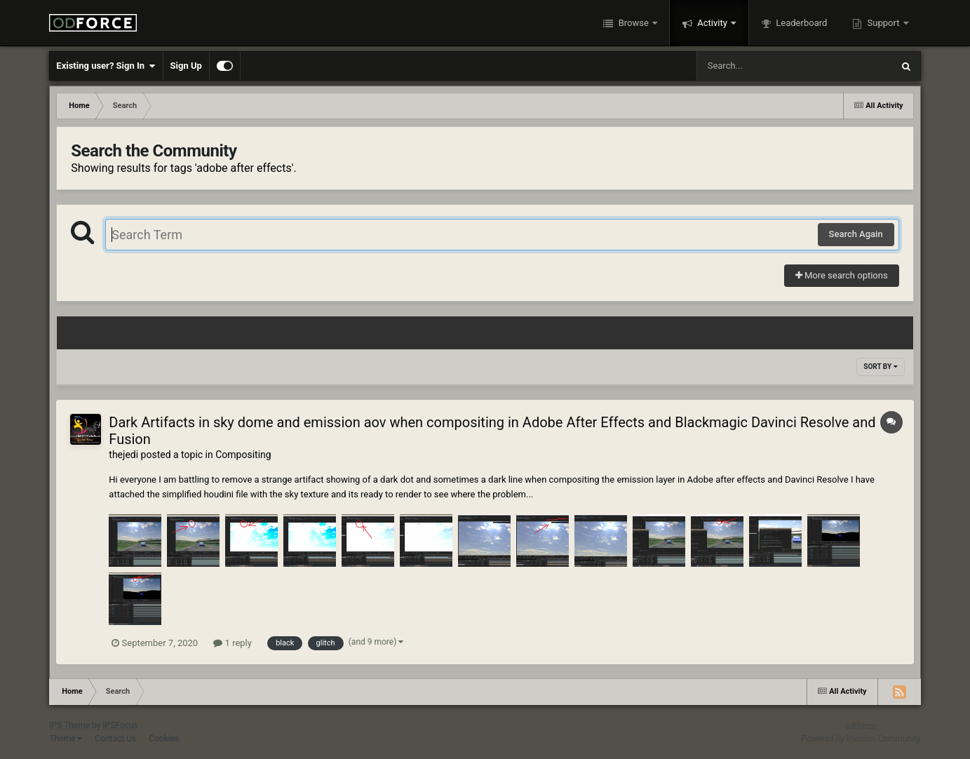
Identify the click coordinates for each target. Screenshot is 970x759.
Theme (65, 739)
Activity (712, 23)
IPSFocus (119, 725)
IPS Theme (69, 725)
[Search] (758, 66)
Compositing (243, 454)
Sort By (880, 366)
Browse (633, 23)
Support (883, 23)
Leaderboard (800, 23)
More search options (841, 275)
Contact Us (115, 739)
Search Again (856, 234)
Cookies (164, 739)
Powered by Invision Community (861, 739)
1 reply (232, 643)
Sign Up (186, 65)
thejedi (123, 454)
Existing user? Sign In (105, 66)
